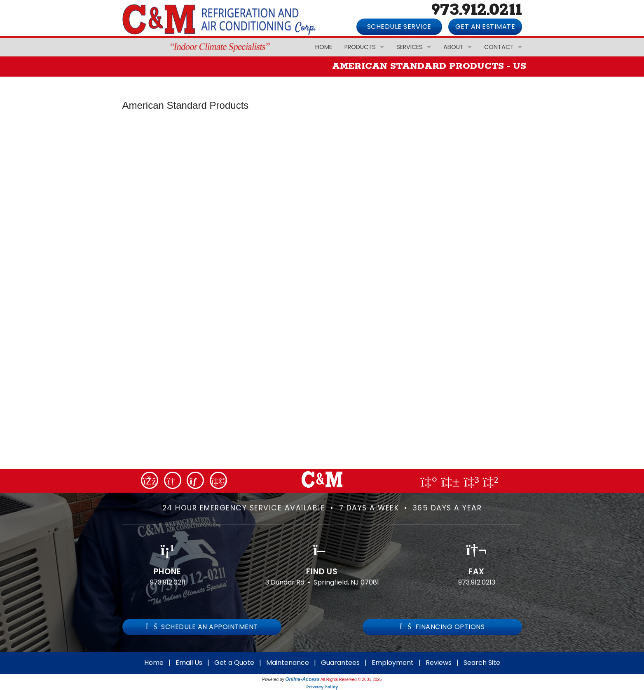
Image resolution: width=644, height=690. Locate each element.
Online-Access (302, 679)
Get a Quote (234, 662)
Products (360, 47)
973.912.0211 (167, 582)
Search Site (482, 662)
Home (323, 47)
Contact (499, 47)
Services (409, 47)
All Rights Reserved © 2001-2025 (351, 679)
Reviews (439, 662)
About (453, 47)
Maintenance (287, 662)
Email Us (189, 662)
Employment (393, 662)
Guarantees (340, 662)
